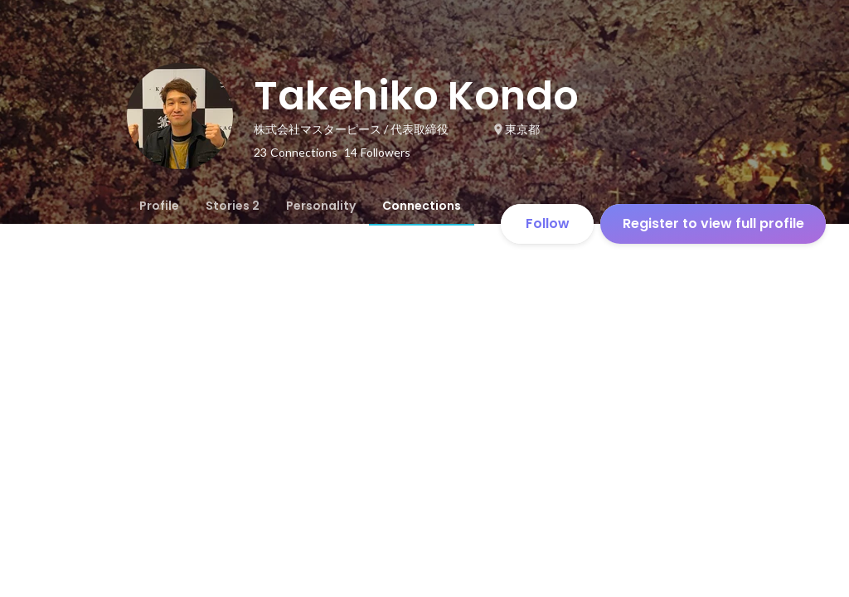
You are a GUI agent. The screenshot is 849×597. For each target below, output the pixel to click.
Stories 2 (233, 205)
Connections (421, 205)
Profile (159, 205)
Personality (321, 205)
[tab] (159, 206)
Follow (548, 223)
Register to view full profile (713, 223)
